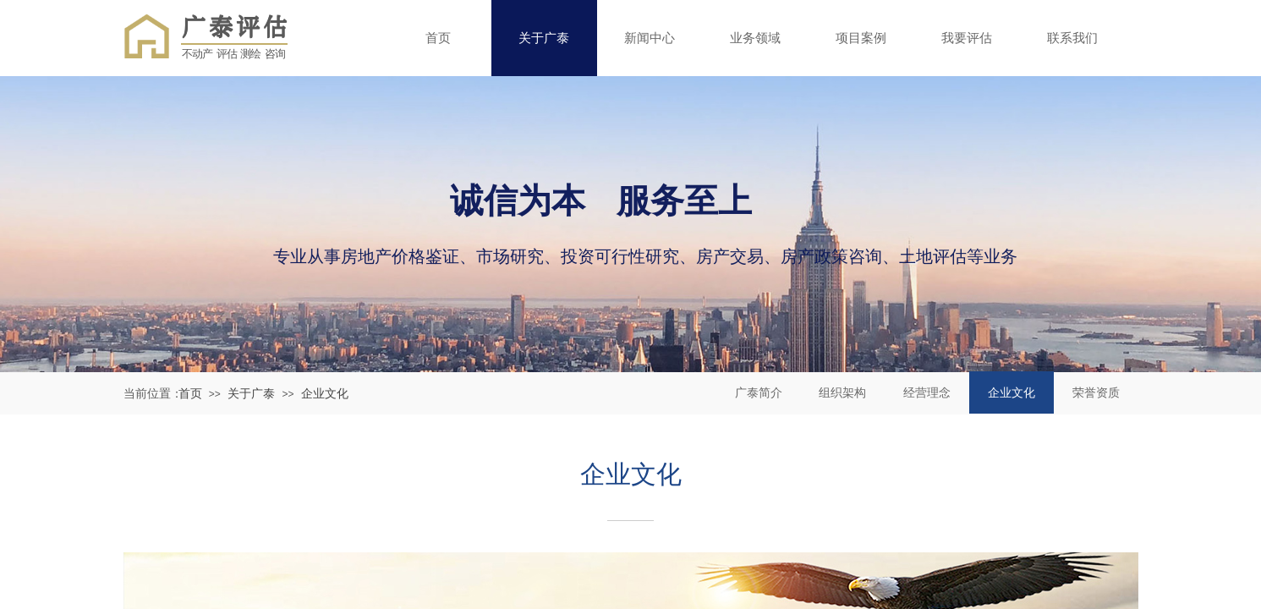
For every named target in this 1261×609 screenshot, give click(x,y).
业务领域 (755, 37)
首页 (438, 37)
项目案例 (861, 37)
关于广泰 (543, 37)
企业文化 (324, 393)
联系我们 (1072, 37)
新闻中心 (649, 37)
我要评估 (966, 37)
